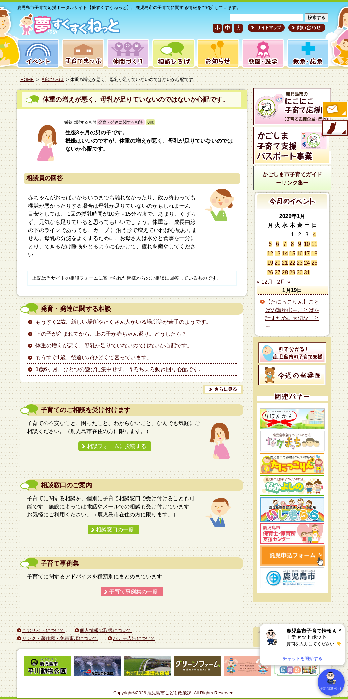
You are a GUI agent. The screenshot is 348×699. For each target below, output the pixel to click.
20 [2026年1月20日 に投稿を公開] (278, 263)
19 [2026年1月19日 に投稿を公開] (270, 263)
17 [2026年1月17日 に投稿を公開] (307, 253)
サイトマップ (266, 28)
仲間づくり (128, 53)
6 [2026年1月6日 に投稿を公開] (277, 244)
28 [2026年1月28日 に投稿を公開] (285, 272)
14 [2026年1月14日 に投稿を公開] (285, 253)
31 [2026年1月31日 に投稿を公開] (307, 272)
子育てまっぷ (81, 53)
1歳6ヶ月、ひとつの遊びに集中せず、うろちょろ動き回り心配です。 (119, 369)
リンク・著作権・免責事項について (60, 638)
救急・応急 (307, 53)
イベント (37, 53)
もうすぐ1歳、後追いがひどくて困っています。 (93, 357)
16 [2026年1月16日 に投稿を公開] (300, 253)
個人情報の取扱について (106, 630)
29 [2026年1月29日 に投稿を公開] (292, 272)
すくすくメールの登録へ (334, 110)
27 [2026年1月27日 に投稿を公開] (278, 272)
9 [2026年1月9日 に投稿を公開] (299, 244)
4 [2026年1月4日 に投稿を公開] (314, 234)
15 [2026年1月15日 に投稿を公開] (292, 253)
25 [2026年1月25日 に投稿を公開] (314, 263)
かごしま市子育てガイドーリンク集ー (292, 179)
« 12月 (265, 282)
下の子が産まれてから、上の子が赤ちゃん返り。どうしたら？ (111, 334)
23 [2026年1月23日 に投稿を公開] (300, 263)
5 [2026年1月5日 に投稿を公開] (270, 244)
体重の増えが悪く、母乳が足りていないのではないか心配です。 (136, 99)
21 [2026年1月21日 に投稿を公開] (285, 263)
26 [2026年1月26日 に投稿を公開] (270, 272)
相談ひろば (173, 53)
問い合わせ (306, 28)
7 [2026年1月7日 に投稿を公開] (285, 244)
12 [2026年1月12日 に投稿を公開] (270, 253)
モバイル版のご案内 (334, 128)
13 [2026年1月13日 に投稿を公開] (278, 253)
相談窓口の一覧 (115, 529)
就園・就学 (261, 53)
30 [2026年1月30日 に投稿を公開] (300, 272)
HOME (27, 79)
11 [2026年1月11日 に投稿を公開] (314, 244)
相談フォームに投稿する (116, 446)
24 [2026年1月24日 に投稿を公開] (307, 263)
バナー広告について (134, 638)
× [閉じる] (340, 630)
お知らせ (217, 53)
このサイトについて (43, 630)
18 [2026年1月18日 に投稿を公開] (314, 253)
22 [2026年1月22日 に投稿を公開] (292, 263)
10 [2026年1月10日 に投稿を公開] (307, 244)
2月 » (283, 282)
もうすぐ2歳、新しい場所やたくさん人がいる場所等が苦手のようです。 (123, 322)
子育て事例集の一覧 (133, 591)
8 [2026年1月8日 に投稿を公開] (292, 244)
